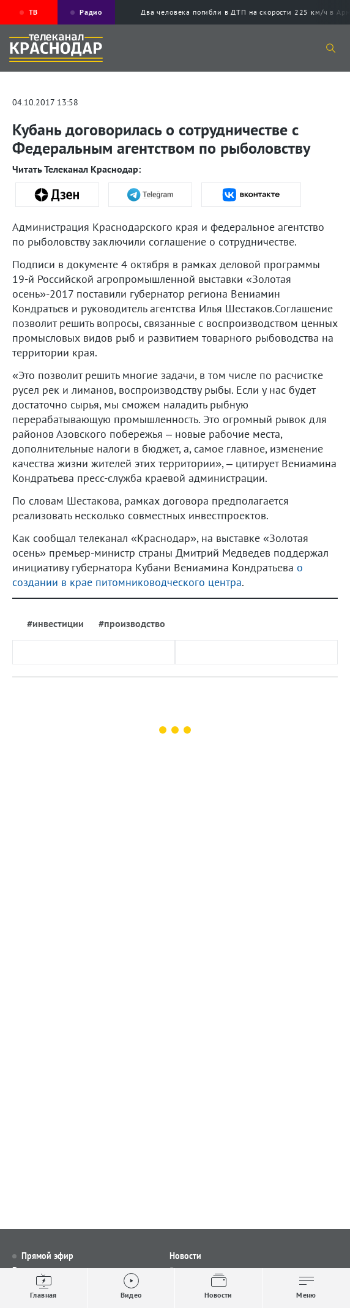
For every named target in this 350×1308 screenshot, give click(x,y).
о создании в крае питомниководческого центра (157, 574)
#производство (132, 623)
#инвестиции (55, 623)
